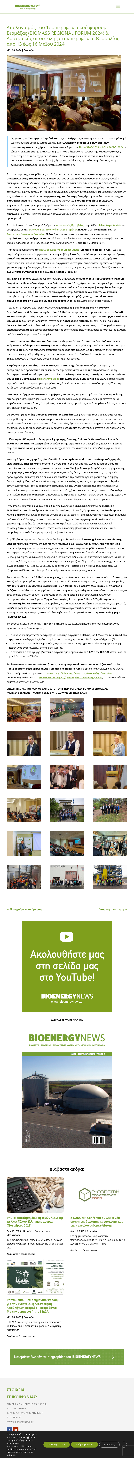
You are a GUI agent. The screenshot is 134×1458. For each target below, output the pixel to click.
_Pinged (116, 1452)
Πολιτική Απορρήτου (26, 1452)
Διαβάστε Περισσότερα (21, 1253)
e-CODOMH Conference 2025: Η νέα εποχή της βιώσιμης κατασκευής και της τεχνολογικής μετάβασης (96, 1222)
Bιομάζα (29, 50)
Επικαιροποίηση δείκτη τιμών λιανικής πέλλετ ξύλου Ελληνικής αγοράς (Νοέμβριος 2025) (35, 1222)
